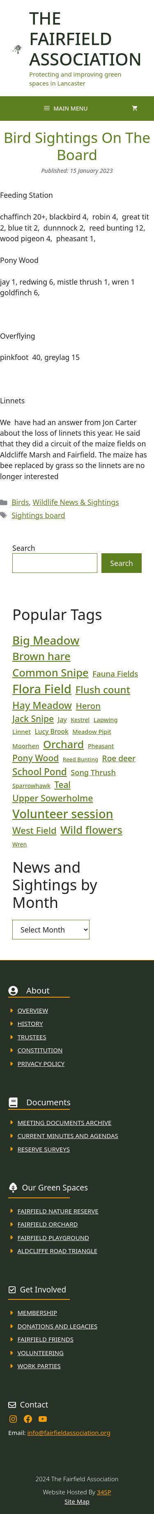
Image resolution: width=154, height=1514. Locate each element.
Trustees (32, 1037)
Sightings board (38, 515)
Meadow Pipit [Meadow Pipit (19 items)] (91, 731)
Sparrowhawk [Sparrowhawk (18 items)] (31, 786)
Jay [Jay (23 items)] (62, 719)
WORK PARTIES (39, 1366)
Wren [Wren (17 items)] (19, 844)
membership (37, 1312)
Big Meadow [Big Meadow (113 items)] (45, 640)
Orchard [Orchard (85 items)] (63, 744)
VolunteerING (41, 1353)
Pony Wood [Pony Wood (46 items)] (35, 758)
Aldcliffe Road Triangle (58, 1251)
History (30, 1023)
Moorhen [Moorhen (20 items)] (25, 746)
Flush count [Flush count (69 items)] (102, 689)
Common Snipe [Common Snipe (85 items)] (50, 672)
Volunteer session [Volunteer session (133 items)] (62, 813)
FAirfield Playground (54, 1237)
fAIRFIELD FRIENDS (46, 1339)
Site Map (77, 1501)
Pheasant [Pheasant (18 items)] (101, 746)
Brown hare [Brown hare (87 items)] (41, 656)
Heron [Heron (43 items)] (88, 705)
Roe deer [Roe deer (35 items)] (119, 758)
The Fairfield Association (85, 38)
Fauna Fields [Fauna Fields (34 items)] (115, 673)
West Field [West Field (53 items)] (34, 830)
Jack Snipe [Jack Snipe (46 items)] (33, 718)
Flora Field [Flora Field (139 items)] (41, 689)
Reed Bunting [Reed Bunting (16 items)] (80, 759)
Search (23, 548)
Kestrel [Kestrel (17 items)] (80, 720)
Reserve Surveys (44, 1149)
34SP (104, 1492)
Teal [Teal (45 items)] (62, 784)
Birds (20, 502)
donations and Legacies (58, 1326)
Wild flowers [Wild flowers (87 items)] (91, 830)
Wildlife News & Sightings (76, 502)
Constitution (40, 1050)
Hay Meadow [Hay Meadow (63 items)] (42, 705)
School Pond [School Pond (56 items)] (39, 771)
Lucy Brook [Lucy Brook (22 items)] (51, 731)
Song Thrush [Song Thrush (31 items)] (93, 772)
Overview (33, 1010)
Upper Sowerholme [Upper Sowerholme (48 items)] (52, 798)
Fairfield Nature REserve (58, 1211)
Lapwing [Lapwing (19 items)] (106, 719)
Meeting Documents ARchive (65, 1122)
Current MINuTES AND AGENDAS (68, 1136)
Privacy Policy (41, 1063)
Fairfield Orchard (48, 1224)
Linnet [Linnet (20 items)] (21, 731)
